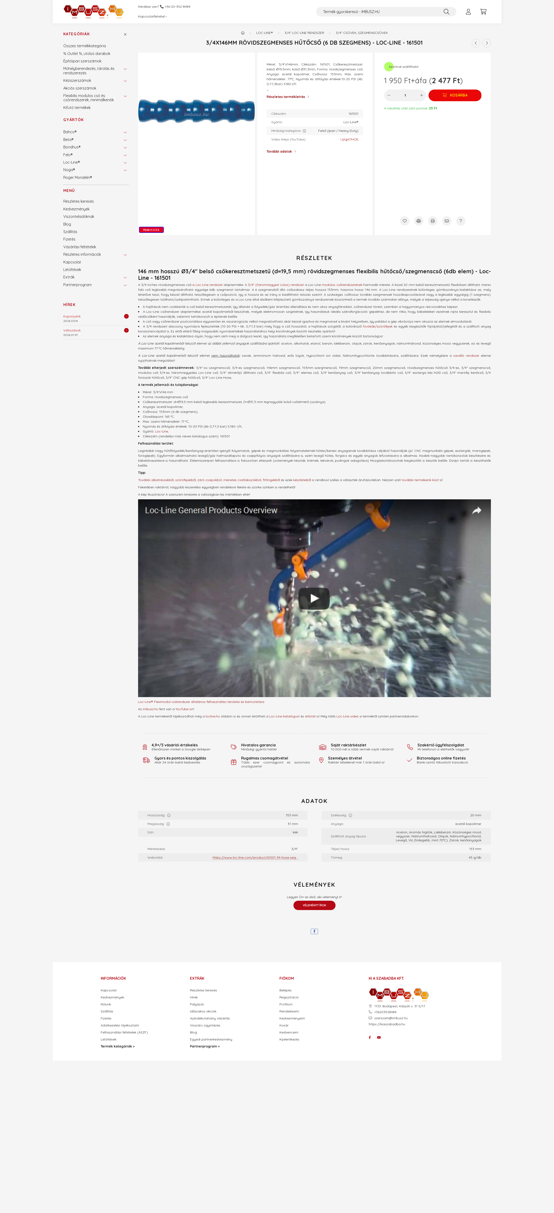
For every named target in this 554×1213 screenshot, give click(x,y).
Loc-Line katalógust (284, 716)
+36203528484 (385, 1012)
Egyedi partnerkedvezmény (211, 1039)
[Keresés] (446, 11)
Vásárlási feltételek (79, 247)
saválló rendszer (466, 355)
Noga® (69, 169)
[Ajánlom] (446, 221)
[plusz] (421, 95)
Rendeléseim (289, 1011)
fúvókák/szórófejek (378, 326)
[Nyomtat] (432, 221)
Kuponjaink (72, 316)
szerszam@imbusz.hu (391, 1018)
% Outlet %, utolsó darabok (86, 53)
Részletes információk (82, 254)
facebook (369, 1037)
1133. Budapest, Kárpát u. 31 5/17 (399, 1006)
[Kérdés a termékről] (460, 221)
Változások (72, 330)
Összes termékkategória (84, 45)
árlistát (310, 716)
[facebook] (314, 931)
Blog (67, 224)
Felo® (68, 154)
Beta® (68, 139)
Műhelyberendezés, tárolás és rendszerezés (88, 70)
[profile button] (468, 11)
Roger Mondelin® (77, 177)
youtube (379, 1037)
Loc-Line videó (347, 716)
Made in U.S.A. (151, 229)
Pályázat (197, 1004)
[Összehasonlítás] (418, 221)
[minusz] (388, 95)
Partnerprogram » (205, 1046)
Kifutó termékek (77, 107)
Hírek (69, 304)
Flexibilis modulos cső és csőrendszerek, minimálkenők (88, 97)
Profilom (286, 1004)
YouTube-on (184, 709)
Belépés (285, 990)
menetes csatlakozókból (242, 480)
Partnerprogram (77, 284)
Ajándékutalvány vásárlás (210, 1018)
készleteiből (302, 480)
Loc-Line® (71, 162)
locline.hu (213, 716)
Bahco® (70, 132)
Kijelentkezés (289, 1039)
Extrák (69, 277)
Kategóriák (76, 34)
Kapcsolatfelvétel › (152, 16)
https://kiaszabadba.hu (387, 1024)
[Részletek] (126, 316)
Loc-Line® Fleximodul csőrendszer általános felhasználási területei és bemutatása (201, 702)
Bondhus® (72, 147)
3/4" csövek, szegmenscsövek (362, 33)
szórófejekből (185, 480)
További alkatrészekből (156, 480)
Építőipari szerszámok (82, 61)
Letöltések (72, 269)
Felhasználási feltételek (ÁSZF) (124, 1032)
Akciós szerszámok (79, 88)
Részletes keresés (78, 201)
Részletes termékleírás (286, 97)
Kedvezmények (76, 209)
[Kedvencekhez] (404, 221)
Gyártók (73, 119)
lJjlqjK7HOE (349, 139)
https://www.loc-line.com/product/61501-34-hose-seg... (255, 857)
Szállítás (70, 231)
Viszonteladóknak (78, 216)
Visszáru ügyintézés (205, 1025)
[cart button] (483, 11)
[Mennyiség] (405, 95)
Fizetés (69, 239)
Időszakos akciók (203, 1011)
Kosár (284, 1025)
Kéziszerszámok (77, 80)
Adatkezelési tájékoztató (120, 1025)
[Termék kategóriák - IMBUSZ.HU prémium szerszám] (243, 33)
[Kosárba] (455, 95)
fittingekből (271, 480)
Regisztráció (289, 997)
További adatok (279, 151)
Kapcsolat (72, 262)
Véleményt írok (314, 905)
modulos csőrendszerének (342, 285)
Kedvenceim (288, 1032)
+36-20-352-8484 (177, 7)
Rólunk (106, 1004)
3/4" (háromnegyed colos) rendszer (276, 285)
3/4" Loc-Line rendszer (304, 33)
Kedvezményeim (292, 1018)
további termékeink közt (420, 480)
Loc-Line (161, 431)
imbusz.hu (150, 709)
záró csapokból (209, 480)
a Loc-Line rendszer (207, 285)
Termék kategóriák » (118, 1046)
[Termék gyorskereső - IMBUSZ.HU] (386, 11)
